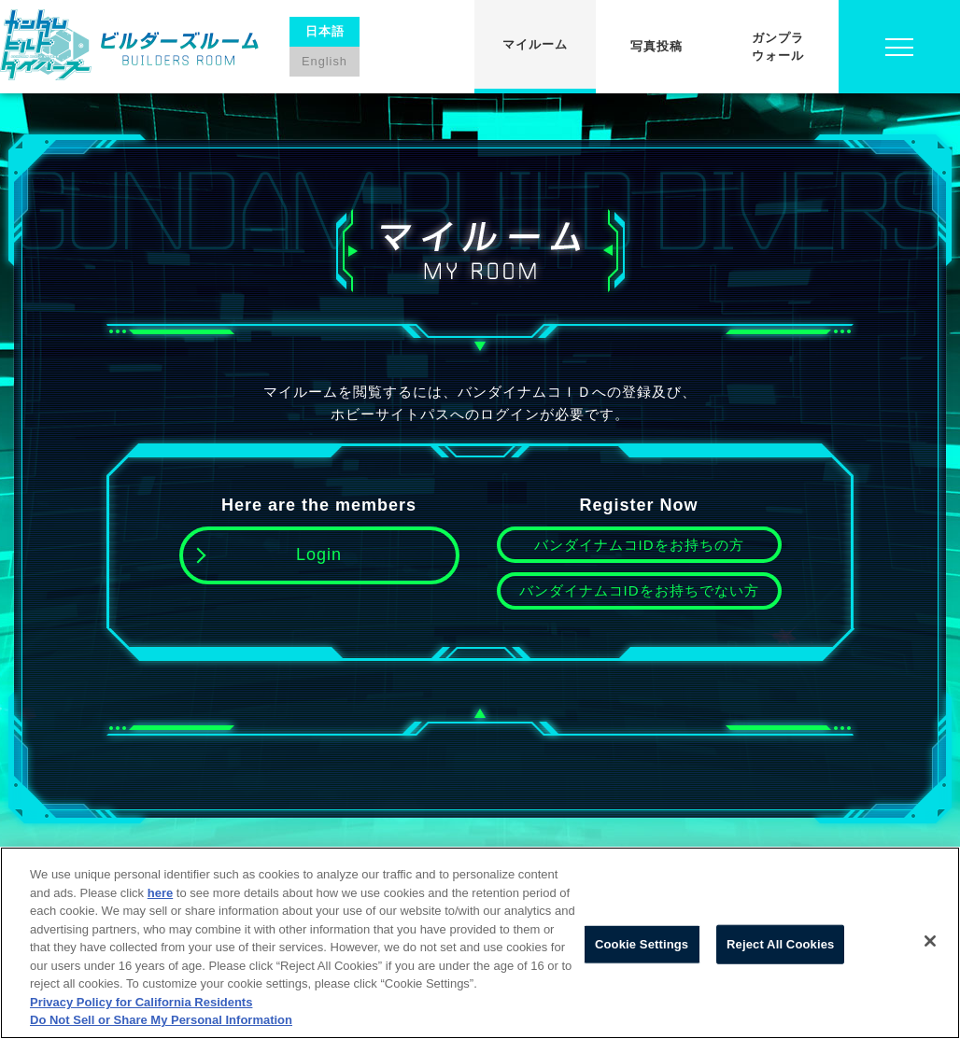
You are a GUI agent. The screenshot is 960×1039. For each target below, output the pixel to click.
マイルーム (535, 44)
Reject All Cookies (780, 944)
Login (319, 554)
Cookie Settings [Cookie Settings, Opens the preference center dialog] (641, 944)
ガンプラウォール (778, 47)
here (160, 893)
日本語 (325, 31)
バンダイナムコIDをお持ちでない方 (639, 590)
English (324, 61)
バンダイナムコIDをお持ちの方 (639, 545)
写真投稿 (656, 46)
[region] (480, 943)
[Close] (930, 941)
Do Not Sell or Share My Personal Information (161, 1020)
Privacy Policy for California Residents (141, 1002)
